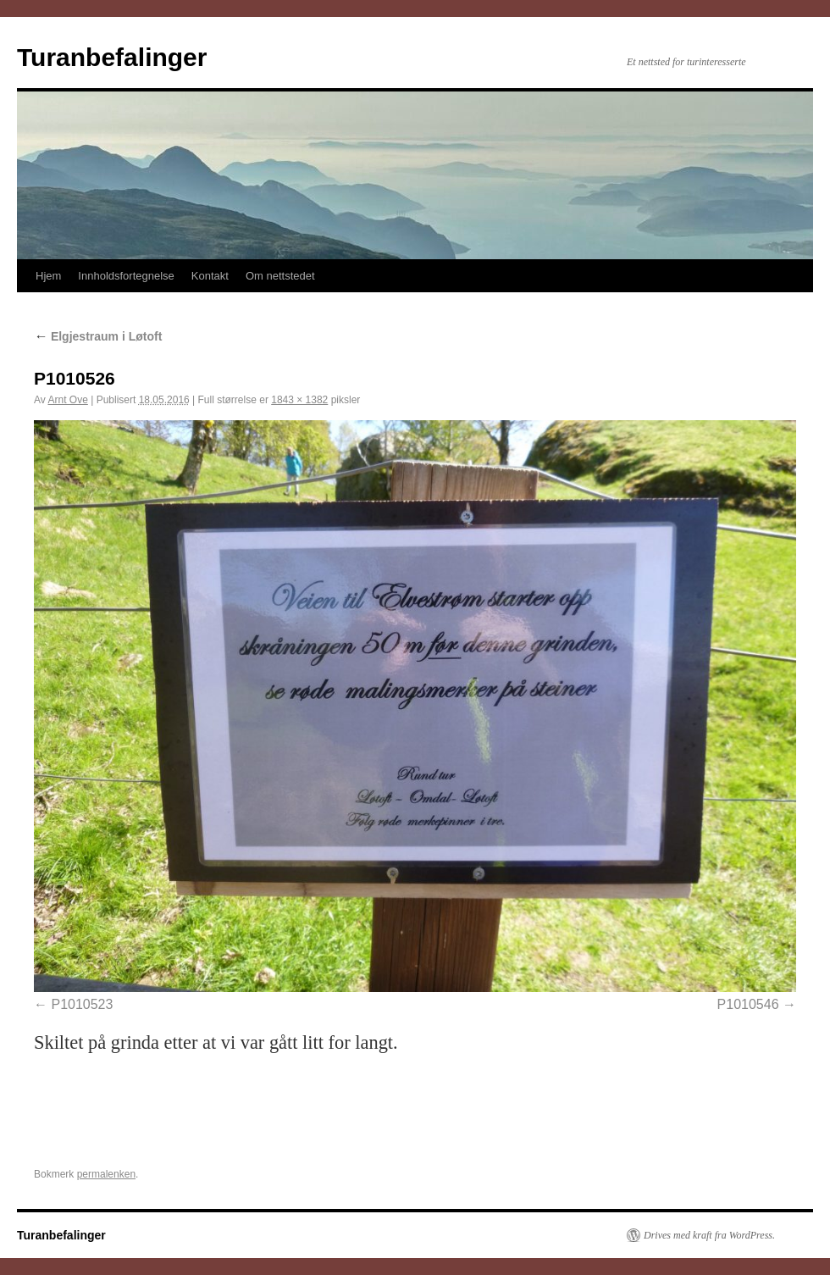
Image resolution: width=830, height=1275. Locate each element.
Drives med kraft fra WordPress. (709, 1235)
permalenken (106, 1174)
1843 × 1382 (299, 400)
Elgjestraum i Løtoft (98, 336)
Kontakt (210, 275)
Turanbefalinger (112, 57)
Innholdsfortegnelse (126, 275)
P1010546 (748, 1004)
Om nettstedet (280, 275)
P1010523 (82, 1004)
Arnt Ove (67, 400)
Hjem (48, 275)
